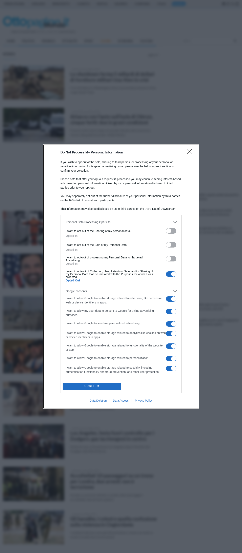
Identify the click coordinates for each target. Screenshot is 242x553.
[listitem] (121, 222)
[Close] (191, 152)
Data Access (121, 400)
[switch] (171, 231)
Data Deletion (98, 400)
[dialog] (121, 276)
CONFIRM (92, 386)
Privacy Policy (143, 400)
